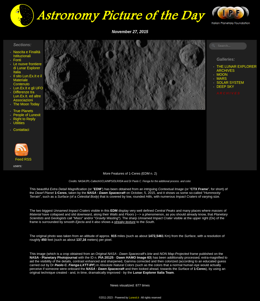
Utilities (19, 123)
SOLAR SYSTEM (230, 83)
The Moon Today (26, 104)
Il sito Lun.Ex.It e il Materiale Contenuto (27, 80)
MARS (222, 79)
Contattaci (21, 130)
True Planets (23, 111)
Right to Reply (24, 119)
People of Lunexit (26, 115)
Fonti (17, 60)
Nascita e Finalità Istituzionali (26, 54)
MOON (222, 74)
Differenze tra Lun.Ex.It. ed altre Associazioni (27, 96)
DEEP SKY (225, 87)
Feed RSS (22, 157)
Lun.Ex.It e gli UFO (28, 88)
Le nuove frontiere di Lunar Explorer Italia (27, 68)
